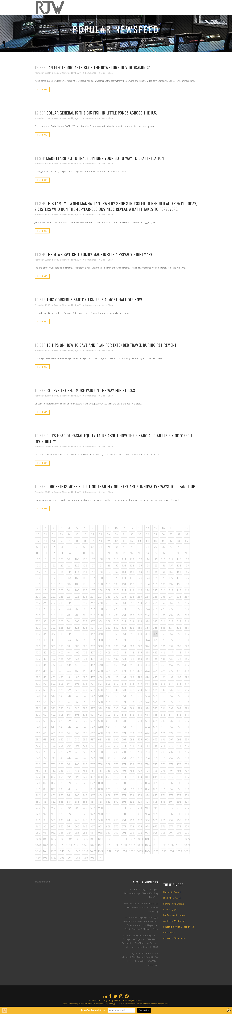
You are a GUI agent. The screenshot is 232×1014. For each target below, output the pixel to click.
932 (132, 814)
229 (108, 596)
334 (147, 627)
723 (61, 752)
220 (38, 596)
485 (77, 677)
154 (147, 571)
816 (163, 776)
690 (116, 739)
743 (61, 758)
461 (45, 671)
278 (179, 609)
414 (147, 652)
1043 (61, 851)
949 (108, 820)
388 (100, 646)
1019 (187, 839)
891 (124, 801)
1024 (69, 845)
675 (155, 733)
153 (139, 571)
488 (100, 677)
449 (108, 665)
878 (179, 795)
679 (187, 733)
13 (139, 528)
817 (171, 776)
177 (171, 578)
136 (163, 565)
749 (108, 758)
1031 (124, 845)
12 (131, 528)
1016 (163, 839)
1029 (108, 845)
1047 (93, 851)
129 (108, 565)
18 (178, 528)
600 (38, 714)
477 (171, 671)
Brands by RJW (170, 909)
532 (132, 689)
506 (85, 683)
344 (69, 634)
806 (85, 776)
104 (69, 559)
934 (147, 814)
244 (69, 602)
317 (171, 621)
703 (61, 745)
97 (171, 553)
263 (61, 609)
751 (124, 758)
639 (187, 721)
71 (124, 547)
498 (179, 677)
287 (92, 615)
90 (116, 553)
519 (187, 683)
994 (147, 832)
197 (171, 584)
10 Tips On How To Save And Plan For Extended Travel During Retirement (112, 345)
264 (69, 609)
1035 (155, 845)
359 (187, 634)
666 (85, 733)
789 (108, 770)
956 (163, 820)
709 (108, 745)
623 (61, 721)
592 (132, 708)
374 (147, 640)
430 (116, 658)
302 (53, 621)
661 (45, 733)
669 (108, 733)
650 (116, 727)
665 (77, 733)
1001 (46, 839)
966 (85, 826)
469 (108, 671)
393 (139, 646)
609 (108, 714)
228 (100, 596)
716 (163, 745)
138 (179, 565)
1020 (38, 845)
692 (132, 739)
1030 (116, 845)
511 (124, 683)
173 (139, 578)
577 (171, 702)
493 (139, 677)
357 (171, 634)
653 (139, 727)
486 (85, 677)
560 (38, 702)
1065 (77, 857)
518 (179, 683)
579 (187, 702)
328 (100, 627)
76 (163, 547)
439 (187, 658)
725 (77, 752)
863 (61, 795)
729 (108, 752)
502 (53, 683)
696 (163, 739)
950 (116, 820)
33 (139, 534)
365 (77, 640)
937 (171, 814)
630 (116, 721)
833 (139, 783)
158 (179, 571)
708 (100, 745)
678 (179, 733)
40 (37, 540)
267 (92, 609)
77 (171, 547)
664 (69, 733)
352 (132, 634)
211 (124, 590)
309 (108, 621)
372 (132, 640)
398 (179, 646)
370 (116, 640)
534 (147, 689)
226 (85, 596)
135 (155, 565)
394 (147, 646)
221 (45, 596)
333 (139, 627)
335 (155, 627)
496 (163, 677)
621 (45, 721)
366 (85, 640)
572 (132, 702)
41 (45, 540)
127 (92, 565)
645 (77, 727)
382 (53, 646)
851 (124, 789)
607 (92, 714)
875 (155, 795)
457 (171, 665)
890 (116, 801)
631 (124, 721)
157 (171, 571)
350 (116, 634)
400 (38, 652)
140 (38, 571)
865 (77, 795)
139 (187, 565)
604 (69, 714)
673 (139, 733)
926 (85, 814)
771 (124, 764)
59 (186, 540)
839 (187, 783)
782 (53, 770)
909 (108, 808)
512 (132, 683)
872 (132, 795)
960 (38, 826)
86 (84, 553)
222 (53, 596)
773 (139, 764)
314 (147, 621)
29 (108, 534)
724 (69, 752)
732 (132, 752)
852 (132, 789)
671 (124, 733)
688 (100, 739)
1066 (85, 857)
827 (92, 783)
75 (155, 547)
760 (38, 764)
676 (163, 733)
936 (163, 814)
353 (139, 634)
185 (77, 584)
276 (163, 609)
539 (187, 689)
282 (53, 615)
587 (92, 708)
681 (45, 739)
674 (147, 733)
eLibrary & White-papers (174, 938)
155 (155, 571)
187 (92, 584)
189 (108, 584)
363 (61, 640)
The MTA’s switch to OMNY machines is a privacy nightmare (99, 254)
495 (155, 677)
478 (179, 671)
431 (124, 658)
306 (85, 621)
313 (139, 621)
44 (69, 540)
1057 (171, 851)
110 (116, 559)
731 (124, 752)
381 (45, 646)
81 (45, 553)
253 (139, 602)
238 (179, 596)
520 (38, 689)
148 (100, 571)
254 (147, 602)
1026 (85, 845)
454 (147, 665)
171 (124, 578)
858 (179, 789)
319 (187, 621)
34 (147, 534)
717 (171, 745)
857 (171, 789)
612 (132, 714)
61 (45, 547)
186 (85, 584)
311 (124, 621)
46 (84, 540)
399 (187, 646)
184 (69, 584)
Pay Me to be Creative (173, 903)
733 (139, 752)
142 (53, 571)
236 (163, 596)
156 (163, 571)
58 (178, 540)
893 (139, 801)
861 (45, 795)
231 (124, 596)
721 (45, 752)
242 (53, 602)
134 (147, 565)
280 (38, 615)
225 (77, 596)
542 (53, 696)
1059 (187, 851)
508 (100, 683)
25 (76, 534)
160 (38, 578)
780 (38, 770)
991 (124, 832)
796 (163, 770)
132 (132, 565)
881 (45, 801)
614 (147, 714)
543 (61, 696)
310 (116, 621)
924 (69, 814)
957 (171, 820)
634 (147, 721)
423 (61, 658)
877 (171, 795)
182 (53, 584)
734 (147, 752)
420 (38, 658)
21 (45, 534)
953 (139, 820)
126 (85, 565)
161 (45, 578)
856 (163, 789)
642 (53, 727)
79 (186, 547)
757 (171, 758)
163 (61, 578)
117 (171, 559)
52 (131, 540)
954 (147, 820)
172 (132, 578)
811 (124, 776)
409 (108, 652)
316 (163, 621)
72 (131, 547)
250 (116, 602)
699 (187, 739)
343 (61, 634)
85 (76, 553)
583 (61, 708)
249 (108, 602)
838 (179, 783)
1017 (171, 839)
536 (163, 689)
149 (108, 571)
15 (155, 528)
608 (100, 714)
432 (132, 658)
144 (69, 571)
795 (155, 770)
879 (187, 795)
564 (69, 702)
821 (45, 783)
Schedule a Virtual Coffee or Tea (178, 926)
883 (61, 801)
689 (108, 739)
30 (116, 534)
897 (171, 801)
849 (108, 789)
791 (124, 770)
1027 (93, 845)
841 (45, 789)
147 (92, 571)
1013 (140, 839)
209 (108, 590)
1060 (38, 857)
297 (171, 615)
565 (77, 702)
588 (100, 708)
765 (77, 764)
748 (100, 758)
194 (147, 584)
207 (92, 590)
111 (124, 559)
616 (163, 714)
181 (45, 584)
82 (53, 553)
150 (116, 571)
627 (92, 721)
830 (116, 783)
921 (45, 814)
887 (92, 801)
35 (155, 534)
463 (61, 671)
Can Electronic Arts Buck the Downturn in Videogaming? (98, 67)
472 (132, 671)
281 (45, 615)
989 (108, 832)
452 (132, 665)
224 (69, 596)
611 (124, 714)
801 (45, 776)
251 (124, 602)
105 (77, 559)
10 (116, 528)
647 (92, 727)
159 (187, 571)
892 (132, 801)
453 (139, 665)
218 (179, 590)
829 (108, 783)
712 (132, 745)
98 (178, 553)
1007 (93, 839)
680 (38, 739)
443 (61, 665)
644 (69, 727)
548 (100, 696)
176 (163, 578)
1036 (163, 845)
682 (53, 739)
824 (69, 783)
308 (100, 621)
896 (163, 801)
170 (116, 578)
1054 (148, 851)
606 (85, 714)
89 (108, 553)
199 (187, 584)
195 (155, 584)
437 (171, 658)
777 (171, 764)
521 (45, 689)
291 (124, 615)
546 (85, 696)
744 (69, 758)
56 (163, 540)
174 (147, 578)
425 (77, 658)
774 (147, 764)
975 (155, 826)
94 (147, 553)
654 (147, 727)
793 (139, 770)
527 (92, 689)
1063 (61, 857)
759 (187, 758)
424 (69, 658)
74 (147, 547)
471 (124, 671)
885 (77, 801)
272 (132, 609)
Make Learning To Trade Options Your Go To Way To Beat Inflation (105, 158)
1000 (38, 839)
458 (179, 665)
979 (187, 826)
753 (139, 758)
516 (163, 683)
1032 (132, 845)
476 (163, 671)
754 (147, 758)
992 (132, 832)
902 (53, 808)
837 (171, 783)
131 (124, 565)
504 (69, 683)
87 (92, 553)
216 (163, 590)
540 (38, 696)
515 (155, 683)
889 (108, 801)
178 (179, 578)
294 (147, 615)
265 (77, 609)
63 (61, 547)
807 (92, 776)
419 (187, 652)
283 (61, 615)
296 (163, 615)
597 (171, 708)
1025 (77, 845)
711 (124, 745)
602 (53, 714)
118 (179, 559)
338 (179, 627)
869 (108, 795)
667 (92, 733)
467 (92, 671)
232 (132, 596)
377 (171, 640)
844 (69, 789)
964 (69, 826)
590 (116, 708)
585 (77, 708)
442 (53, 665)
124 (69, 565)
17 (171, 528)
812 (132, 776)
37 (171, 534)
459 (187, 665)
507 (92, 683)
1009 (108, 839)
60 (37, 547)
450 (116, 665)
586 (85, 708)
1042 (54, 851)
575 (155, 702)
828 (100, 783)
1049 (108, 851)
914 (147, 808)
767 (92, 764)
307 (92, 621)
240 (38, 602)
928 (100, 814)
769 (108, 764)
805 (77, 776)
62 (53, 547)
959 (187, 820)
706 (85, 745)
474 (147, 671)
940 (38, 820)
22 (53, 534)
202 (53, 590)
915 (155, 808)
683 (61, 739)
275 (155, 609)
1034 (148, 845)
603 (61, 714)
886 (85, 801)
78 (178, 547)
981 (45, 832)
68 (100, 547)
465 (77, 671)
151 (124, 571)
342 (53, 634)
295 (155, 615)
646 (85, 727)
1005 (77, 839)
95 (155, 553)
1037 (171, 845)
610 (116, 714)
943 (61, 820)
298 (179, 615)
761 (45, 764)
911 (124, 808)
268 (100, 609)
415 (155, 652)
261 (45, 609)
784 (69, 770)
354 (147, 634)
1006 (85, 839)
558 (179, 696)
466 (85, 671)
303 (61, 621)
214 (147, 590)
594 (147, 708)
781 (45, 770)
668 (100, 733)
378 (179, 640)
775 (155, 764)
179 (187, 578)
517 (171, 683)
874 (147, 795)
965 (77, 826)
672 (132, 733)
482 (53, 677)
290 (116, 615)
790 (116, 770)
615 (155, 714)
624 (69, 721)
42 (53, 540)
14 (147, 528)
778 (179, 764)
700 (38, 745)
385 (77, 646)
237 (171, 596)
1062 (54, 857)
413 (139, 652)
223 (61, 596)
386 (85, 646)
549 (108, 696)
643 (61, 727)
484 (69, 677)
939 (187, 814)
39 (186, 534)
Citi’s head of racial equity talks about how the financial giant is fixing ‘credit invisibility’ (114, 438)
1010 (116, 839)
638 (179, 721)
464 (69, 671)
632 (132, 721)
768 (100, 764)
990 (116, 832)
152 (132, 571)
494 (147, 677)
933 (139, 814)
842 (53, 789)
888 (100, 801)
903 (61, 808)
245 (77, 602)
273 (139, 609)
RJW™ (78, 72)
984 (69, 832)
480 (38, 677)
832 (132, 783)
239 (187, 596)
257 (171, 602)
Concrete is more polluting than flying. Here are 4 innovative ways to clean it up (121, 486)
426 (85, 658)
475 (155, 671)
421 (45, 658)
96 (163, 553)
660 (38, 733)
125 (77, 565)
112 (132, 559)
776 (163, 764)
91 (124, 553)
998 (179, 832)
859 (187, 789)
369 (108, 640)
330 (116, 627)
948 (100, 820)
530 (116, 689)
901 (45, 808)
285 (77, 615)
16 (163, 528)
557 (171, 696)
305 (77, 621)
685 (77, 739)
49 (108, 540)
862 (53, 795)
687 (92, 739)
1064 (69, 857)
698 (179, 739)
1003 (61, 839)
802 (53, 776)
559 (187, 696)
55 (155, 540)
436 (163, 658)
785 (77, 770)
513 (139, 683)
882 (53, 801)
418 (179, 652)
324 (69, 627)
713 (139, 745)
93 (139, 553)
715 (155, 745)
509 (108, 683)
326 (85, 627)
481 (45, 677)
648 (100, 727)
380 (38, 646)
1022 (54, 845)
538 (179, 689)
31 (124, 534)
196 (163, 584)
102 (53, 559)
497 (171, 677)
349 (108, 634)
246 (85, 602)
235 (155, 596)
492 (132, 677)
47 (92, 540)
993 (139, 832)
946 (85, 820)
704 (69, 745)
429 (108, 658)
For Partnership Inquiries (175, 915)
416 (163, 652)
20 (37, 534)
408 (100, 652)
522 (53, 689)
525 (77, 689)
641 (45, 727)
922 (53, 814)
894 (147, 801)
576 (163, 702)
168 (100, 578)
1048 (101, 851)
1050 (116, 851)
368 (100, 640)
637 (171, 721)
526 (85, 689)
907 (92, 808)
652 (132, 727)
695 (155, 739)
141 (45, 571)
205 (77, 590)
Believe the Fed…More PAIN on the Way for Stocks (91, 390)
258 (179, 602)
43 (61, 540)
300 (38, 621)
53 (139, 540)
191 (124, 584)
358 (179, 634)
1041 (46, 851)
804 (69, 776)
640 (38, 727)
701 (45, 745)
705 (77, 745)
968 (100, 826)
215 (155, 590)
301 (45, 621)
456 (163, 665)
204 (69, 590)
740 (38, 758)
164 (69, 578)
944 (69, 820)
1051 (124, 851)
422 (53, 658)
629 (108, 721)
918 (179, 808)
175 (155, 578)
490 (116, 677)
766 (85, 764)
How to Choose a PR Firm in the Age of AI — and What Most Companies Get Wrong (141, 907)
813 (139, 776)
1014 (148, 839)
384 (69, 646)
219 (187, 590)
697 (171, 739)
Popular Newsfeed (63, 72)
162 (53, 578)
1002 (54, 839)
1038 (179, 845)
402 (53, 652)
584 (69, 708)
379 (187, 640)
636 (163, 721)
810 (116, 776)
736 (163, 752)
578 (179, 702)
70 (116, 547)
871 (124, 795)
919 (187, 808)
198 (179, 584)
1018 (179, 839)
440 (38, 665)
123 (61, 565)
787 (92, 770)
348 (100, 634)
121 (45, 565)
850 (116, 789)
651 (124, 727)
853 (139, 789)
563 (61, 702)
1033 (140, 845)
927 (92, 814)
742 (53, 758)
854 (147, 789)
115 (155, 559)
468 (100, 671)
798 (179, 770)
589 (108, 708)
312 (132, 621)
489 (108, 677)
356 (163, 634)
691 (124, 739)
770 (116, 764)
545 (77, 696)
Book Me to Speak (172, 898)
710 (116, 745)
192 (132, 584)
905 (77, 808)
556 (163, 696)
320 (38, 627)
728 (100, 752)
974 (147, 826)
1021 (46, 845)
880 (38, 801)
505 (77, 683)
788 (100, 770)
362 (53, 640)
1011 (124, 839)
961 (45, 826)
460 (38, 671)
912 (132, 808)
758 (179, 758)
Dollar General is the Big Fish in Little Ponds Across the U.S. (101, 113)
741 (45, 758)
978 (179, 826)
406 (85, 652)
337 (171, 627)
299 (187, 615)
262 (53, 609)
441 (45, 665)
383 (61, 646)
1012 (132, 839)
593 (139, 708)
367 (92, 640)
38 (178, 534)
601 (45, 714)
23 (61, 534)
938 (179, 814)
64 (69, 547)
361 (45, 640)
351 (124, 634)
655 (155, 727)
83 (61, 553)
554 (147, 696)
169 (108, 578)
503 (61, 683)
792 (132, 770)
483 (61, 677)
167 (92, 578)
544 (69, 696)
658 (179, 727)
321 (45, 627)
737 (171, 752)
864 (69, 795)
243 (61, 602)
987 (92, 832)
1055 (155, 851)
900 (38, 808)
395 (155, 646)
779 (187, 764)
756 (163, 758)
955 (155, 820)
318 (179, 621)
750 (116, 758)
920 (38, 814)
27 (92, 534)
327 (92, 627)
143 (61, 571)
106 (85, 559)
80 (37, 553)
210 (116, 590)
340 (38, 634)
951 (124, 820)
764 (69, 764)
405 (77, 652)
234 (147, 596)
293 (139, 615)
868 (100, 795)
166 (85, 578)
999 (187, 832)
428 (100, 658)
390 (116, 646)
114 (147, 559)
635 (155, 721)
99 (186, 553)
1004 (69, 839)
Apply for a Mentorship (174, 921)
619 (187, 714)
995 (155, 832)
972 (132, 826)
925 (77, 814)
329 (108, 627)
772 (132, 764)
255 (155, 602)
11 (124, 528)
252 (132, 602)
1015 (155, 839)
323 (61, 627)
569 (108, 702)
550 (116, 696)
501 (45, 683)
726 (85, 752)
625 (77, 721)
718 (179, 745)
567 (92, 702)
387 (92, 646)
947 (92, 820)
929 (108, 814)
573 (139, 702)
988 (100, 832)
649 (108, 727)
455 (155, 665)
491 (124, 677)
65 (76, 547)
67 (92, 547)
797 (171, 770)
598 (179, 708)
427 (92, 658)
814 (147, 776)
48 (100, 540)
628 (100, 721)
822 (53, 783)
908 (100, 808)
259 (187, 602)
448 (100, 665)
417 (171, 652)
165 (77, 578)
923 (61, 814)
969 (108, 826)
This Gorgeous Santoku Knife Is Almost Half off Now (94, 300)
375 (155, 640)
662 (53, 733)
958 (179, 820)
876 (163, 795)
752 (132, 758)
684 (69, 739)
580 (38, 708)
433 (139, 658)
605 (77, 714)
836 (163, 783)
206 (85, 590)
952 (132, 820)
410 (116, 652)
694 (147, 739)
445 (77, 665)
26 (84, 534)
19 (186, 528)
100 (38, 559)
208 (100, 590)
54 (147, 540)
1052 (132, 851)
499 (187, 677)
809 (108, 776)
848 (100, 789)
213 (139, 590)
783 (61, 770)
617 (171, 714)
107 (92, 559)
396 (163, 646)
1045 (77, 851)
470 (116, 671)
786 (85, 770)
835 (155, 783)
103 (61, 559)
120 (38, 565)
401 (45, 652)
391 (124, 646)
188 (100, 584)
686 (85, 739)
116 (163, 559)
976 (163, 826)
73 (139, 547)
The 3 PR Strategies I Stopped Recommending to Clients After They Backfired (141, 893)
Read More (42, 89)
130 (116, 565)
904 (69, 808)
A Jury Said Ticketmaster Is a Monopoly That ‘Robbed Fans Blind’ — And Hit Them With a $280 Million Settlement (140, 959)
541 (45, 696)
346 (85, 634)
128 (100, 565)
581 (45, 708)
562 (53, 702)
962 (53, 826)
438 (179, 658)
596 (163, 708)
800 (38, 776)
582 (53, 708)
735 (155, 752)
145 (77, 571)
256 (163, 602)
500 (38, 683)
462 (53, 671)
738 (179, 752)
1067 (93, 857)
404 (69, 652)
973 (139, 826)
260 (38, 609)
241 (45, 602)
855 (155, 789)
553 (139, 696)
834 (147, 783)
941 (45, 820)
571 (124, 702)
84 (69, 553)
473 (139, 671)
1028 (101, 845)
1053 (140, 851)
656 (163, 727)
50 (116, 540)
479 (187, 671)
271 (124, 609)
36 (163, 534)
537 (171, 689)
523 (61, 689)
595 (155, 708)
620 (38, 721)
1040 (38, 851)
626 (85, 721)
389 (108, 646)
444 (69, 665)
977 (171, 826)
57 (171, 540)
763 (61, 764)
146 (85, 571)
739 (187, 752)
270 (116, 609)
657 (171, 727)
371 (124, 640)
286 (85, 615)
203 (61, 590)
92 (131, 553)
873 (139, 795)
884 (69, 801)
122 (53, 565)
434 (147, 658)
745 (77, 758)
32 (131, 534)
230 (116, 596)
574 (147, 702)
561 (45, 702)
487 (92, 677)
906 (85, 808)
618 (179, 714)
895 (155, 801)
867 (92, 795)
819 (187, 776)
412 (132, 652)
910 (116, 808)
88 (100, 553)
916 (163, 808)
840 (38, 789)
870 (116, 795)
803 (61, 776)
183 (61, 584)
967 (92, 826)
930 (116, 814)
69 (108, 547)
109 (108, 559)
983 (61, 832)
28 (100, 534)
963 (61, 826)
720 (38, 752)
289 (108, 615)
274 (147, 609)
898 (179, 801)
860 (38, 795)
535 (155, 689)
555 (155, 696)
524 (69, 689)
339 (187, 627)
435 (155, 658)
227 (92, 596)
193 (139, 584)
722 (53, 752)
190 (116, 584)
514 (147, 683)
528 (100, 689)
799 (187, 770)
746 (85, 758)
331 (124, 627)
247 (92, 602)
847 (92, 789)
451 (124, 665)
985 (77, 832)
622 (53, 721)
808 (100, 776)
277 (171, 609)
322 (53, 627)
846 (85, 789)
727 (92, 752)
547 (92, 696)
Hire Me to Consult (172, 892)
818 (179, 776)
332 (132, 627)
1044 (69, 851)
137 (171, 565)
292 (132, 615)
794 (147, 770)
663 (61, 733)
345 (77, 634)
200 (38, 590)
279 (187, 609)
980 (38, 832)
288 (100, 615)
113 (139, 559)
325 (77, 627)
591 (124, 708)
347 (92, 634)
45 (76, 540)
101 (45, 559)
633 (139, 721)
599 (187, 708)
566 (85, 702)
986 (85, 832)
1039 (187, 845)
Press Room (169, 932)
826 (85, 783)
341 (45, 634)
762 (53, 764)
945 (77, 820)
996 (163, 832)
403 (61, 652)
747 (92, 758)
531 (124, 689)
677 (171, 733)
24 (69, 534)
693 (139, 739)
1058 (179, 851)
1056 (163, 851)
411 (124, 652)
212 (132, 590)
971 (124, 826)
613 (139, 714)
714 (147, 745)
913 (139, 808)
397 (171, 646)
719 (187, 745)
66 (84, 547)
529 (108, 689)
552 (132, 696)
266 (85, 609)
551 (124, 696)
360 (38, 640)
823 (61, 783)
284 (69, 615)
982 (53, 832)
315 (155, 621)
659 (187, 727)
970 (116, 826)
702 (53, 745)
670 (116, 733)
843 (61, 789)
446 (85, 665)
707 (92, 745)
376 (163, 640)
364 (69, 640)
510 (116, 683)
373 (139, 640)
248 (100, 602)
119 (187, 559)
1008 (101, 839)
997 (171, 832)
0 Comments (89, 72)
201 (45, 590)
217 (171, 590)
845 (77, 789)
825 (77, 783)
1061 (46, 857)
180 (38, 584)
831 (124, 783)
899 (187, 801)
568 (100, 702)
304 (69, 621)
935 (155, 814)
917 (171, 808)
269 (108, 609)
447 (92, 665)
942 (53, 820)
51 (124, 540)
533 (139, 689)
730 (116, 752)
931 (124, 814)
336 (163, 627)
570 (116, 702)
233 (139, 596)
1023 (61, 845)
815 (155, 776)
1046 (85, 851)
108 (100, 559)
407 (92, 652)
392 (132, 646)
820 (38, 783)
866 (85, 795)
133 (139, 565)
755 (155, 758)
